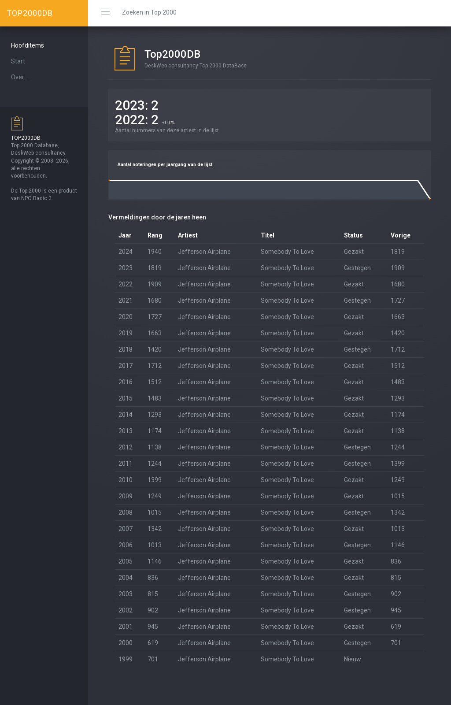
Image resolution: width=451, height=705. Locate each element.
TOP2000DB (30, 13)
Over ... (20, 77)
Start (18, 61)
